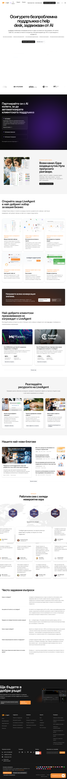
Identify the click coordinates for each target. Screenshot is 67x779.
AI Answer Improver (10, 132)
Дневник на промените (17, 725)
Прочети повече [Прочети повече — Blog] (33, 481)
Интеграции (4, 725)
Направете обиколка (56, 300)
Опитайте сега (40, 41)
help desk (49, 322)
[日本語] (51, 767)
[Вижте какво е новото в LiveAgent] (55, 413)
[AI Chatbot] (48, 125)
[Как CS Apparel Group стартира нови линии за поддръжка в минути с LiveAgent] (50, 347)
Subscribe (62, 752)
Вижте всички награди (33, 522)
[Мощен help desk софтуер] (12, 234)
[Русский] (37, 768)
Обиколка (4, 728)
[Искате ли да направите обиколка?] (12, 413)
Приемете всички (7, 772)
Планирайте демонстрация (28, 41)
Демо (58, 2)
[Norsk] (59, 767)
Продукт (19, 2)
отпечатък (28, 727)
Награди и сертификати (31, 720)
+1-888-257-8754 (8, 754)
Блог (41, 717)
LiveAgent (11, 30)
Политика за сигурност (40, 774)
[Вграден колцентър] (55, 267)
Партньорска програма (31, 725)
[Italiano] (49, 767)
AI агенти (13, 3)
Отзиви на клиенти (30, 722)
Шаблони (41, 725)
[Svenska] (43, 768)
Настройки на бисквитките (9, 775)
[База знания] (33, 267)
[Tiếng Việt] (48, 768)
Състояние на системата (18, 722)
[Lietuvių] (53, 767)
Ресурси (24, 2)
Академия (42, 722)
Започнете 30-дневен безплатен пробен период (9, 702)
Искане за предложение (18, 727)
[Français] (42, 767)
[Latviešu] (55, 767)
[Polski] (62, 767)
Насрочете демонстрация (24, 702)
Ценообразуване (5, 720)
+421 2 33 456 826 (8, 752)
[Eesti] (38, 767)
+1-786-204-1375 (7, 757)
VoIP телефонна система (58, 724)
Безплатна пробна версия (49, 2)
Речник (41, 720)
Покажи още (33, 370)
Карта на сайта (44, 776)
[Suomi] (40, 767)
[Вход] (62, 3)
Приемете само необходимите (19, 772)
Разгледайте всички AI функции (10, 141)
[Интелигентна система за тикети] (33, 234)
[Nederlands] (57, 767)
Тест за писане (43, 727)
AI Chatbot (7, 118)
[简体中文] (50, 768)
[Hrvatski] (44, 767)
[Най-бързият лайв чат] (12, 267)
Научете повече (7, 127)
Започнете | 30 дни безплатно (46, 183)
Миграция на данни (17, 720)
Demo (3, 718)
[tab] (15, 123)
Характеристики (5, 723)
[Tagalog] (45, 768)
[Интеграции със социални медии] (55, 234)
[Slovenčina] (39, 768)
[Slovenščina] (41, 768)
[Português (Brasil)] (64, 767)
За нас (27, 717)
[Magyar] (47, 767)
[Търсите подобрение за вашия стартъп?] (33, 413)
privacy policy (21, 769)
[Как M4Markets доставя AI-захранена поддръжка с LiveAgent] (17, 347)
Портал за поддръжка (17, 717)
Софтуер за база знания (58, 717)
